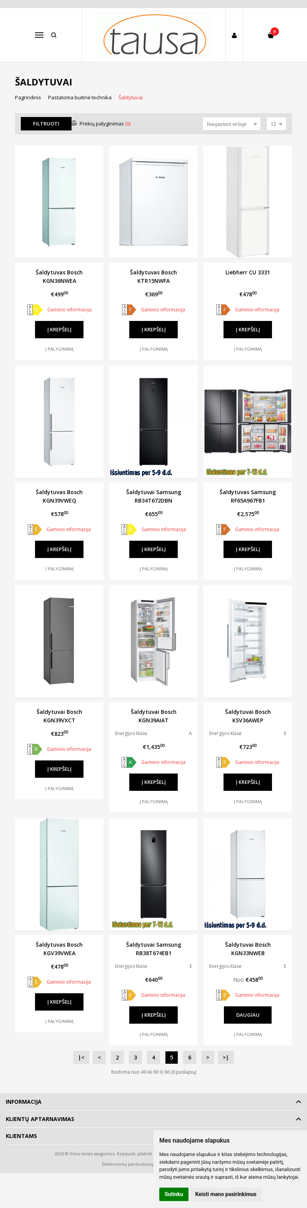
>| (226, 1057)
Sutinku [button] (174, 1194)
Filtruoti (46, 123)
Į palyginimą (59, 349)
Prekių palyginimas (101, 123)
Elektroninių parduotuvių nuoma (135, 1164)
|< (81, 1057)
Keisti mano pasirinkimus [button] (226, 1194)
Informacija (24, 1101)
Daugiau (248, 1014)
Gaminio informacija (69, 309)
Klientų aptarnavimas (40, 1119)
